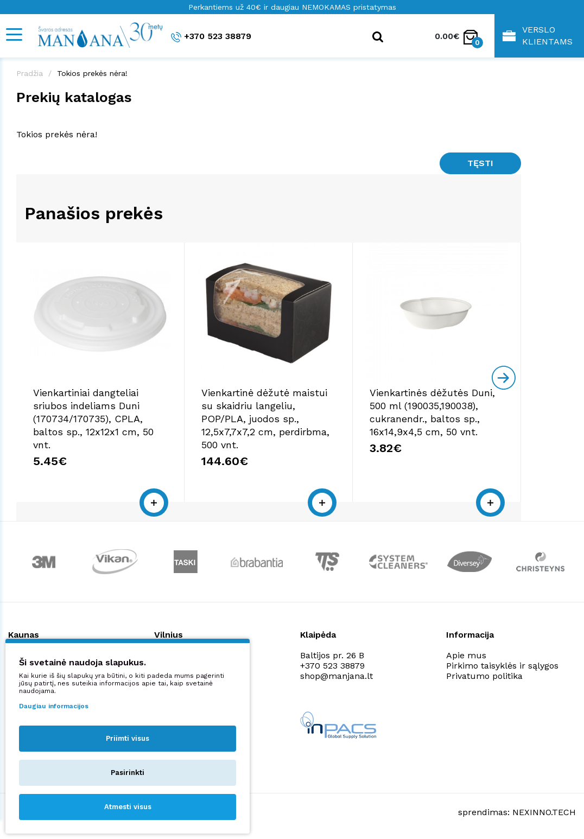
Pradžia (29, 73)
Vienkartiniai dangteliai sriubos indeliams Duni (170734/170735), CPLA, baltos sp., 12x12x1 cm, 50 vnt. (93, 418)
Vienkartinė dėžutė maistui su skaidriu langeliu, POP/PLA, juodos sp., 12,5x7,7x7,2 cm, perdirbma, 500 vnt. (265, 418)
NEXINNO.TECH (544, 812)
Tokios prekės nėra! (92, 73)
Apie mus (466, 655)
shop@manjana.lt (44, 676)
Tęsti (480, 163)
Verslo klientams (538, 35)
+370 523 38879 (211, 36)
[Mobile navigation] (13, 34)
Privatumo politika (484, 676)
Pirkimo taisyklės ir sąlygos (502, 665)
